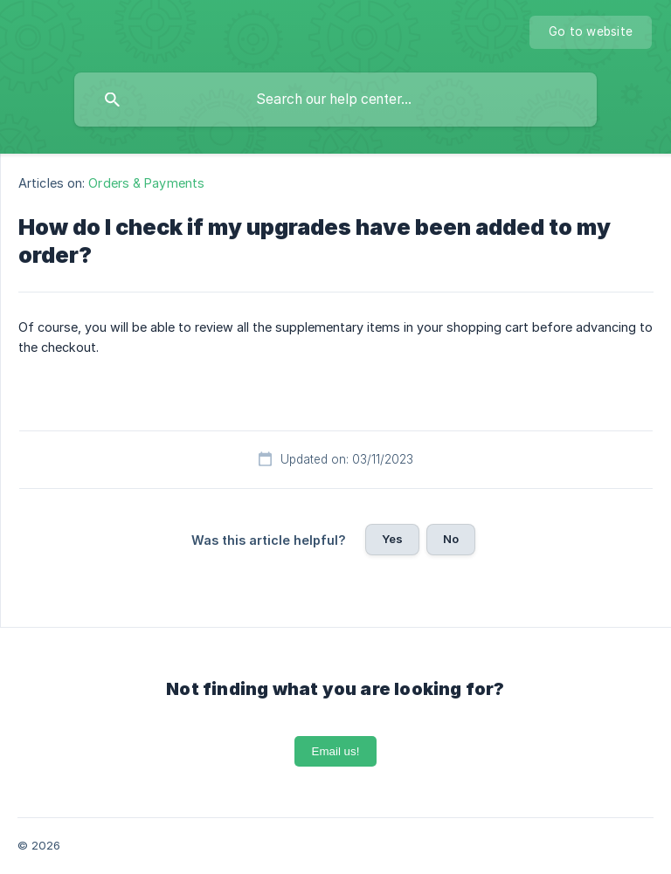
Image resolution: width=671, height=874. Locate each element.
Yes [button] (392, 539)
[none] (590, 32)
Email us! (336, 751)
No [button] (451, 539)
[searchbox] (335, 99)
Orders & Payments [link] (146, 182)
